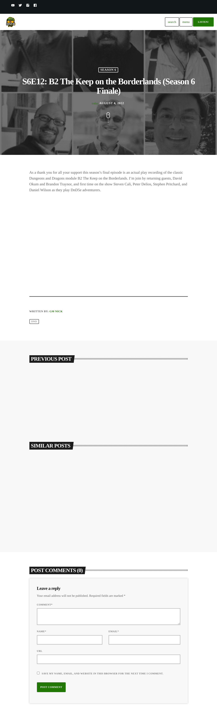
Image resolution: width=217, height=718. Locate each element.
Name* (41, 631)
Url (40, 651)
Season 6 (108, 70)
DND (34, 321)
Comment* (45, 604)
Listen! (203, 21)
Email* (114, 631)
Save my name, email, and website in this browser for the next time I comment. (102, 673)
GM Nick (56, 311)
